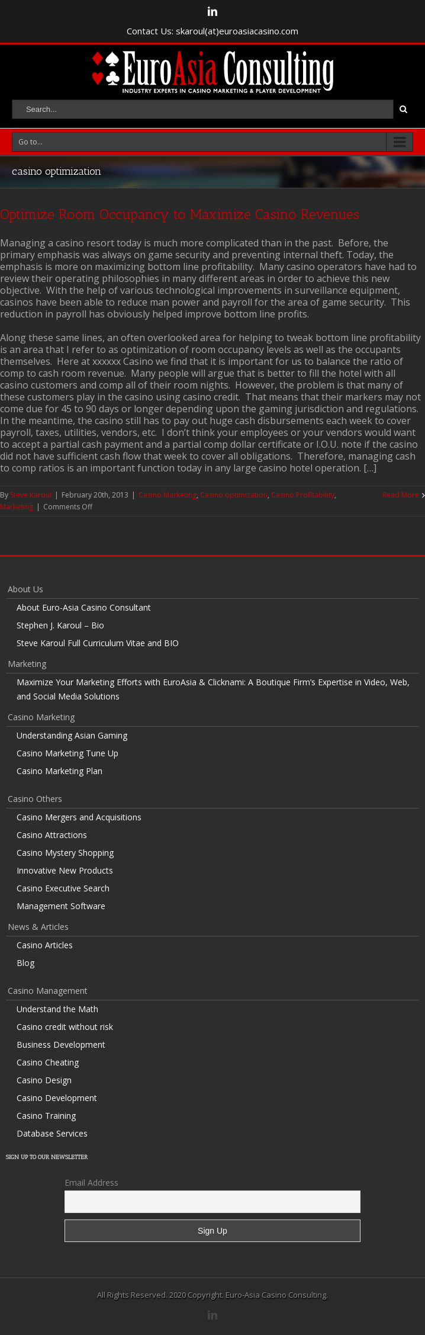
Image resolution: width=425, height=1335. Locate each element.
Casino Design (44, 1080)
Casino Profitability (302, 495)
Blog (25, 962)
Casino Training (46, 1115)
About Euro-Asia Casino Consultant (84, 607)
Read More (400, 495)
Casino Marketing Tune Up (67, 753)
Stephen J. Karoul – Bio (60, 625)
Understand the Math (57, 1009)
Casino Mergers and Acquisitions (79, 817)
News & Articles (38, 926)
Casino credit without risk (65, 1026)
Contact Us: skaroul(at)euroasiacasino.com (212, 31)
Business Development (61, 1044)
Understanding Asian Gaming (72, 735)
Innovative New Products (65, 870)
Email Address (91, 1182)
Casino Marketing (168, 495)
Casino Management (48, 990)
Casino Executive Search (63, 888)
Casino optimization (234, 495)
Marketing (16, 507)
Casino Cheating (48, 1062)
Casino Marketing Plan (59, 770)
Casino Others (35, 798)
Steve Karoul (30, 495)
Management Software (61, 906)
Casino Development (57, 1097)
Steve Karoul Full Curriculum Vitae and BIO (98, 643)
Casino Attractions (52, 834)
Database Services (52, 1133)
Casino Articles (45, 945)
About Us (25, 589)
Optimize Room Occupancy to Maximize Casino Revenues (179, 214)
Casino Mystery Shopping (65, 852)
